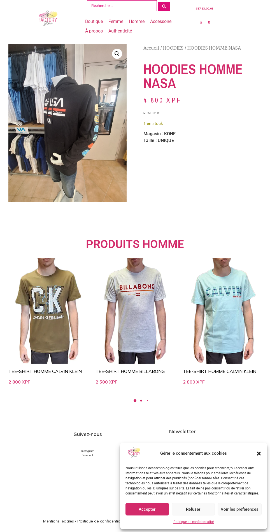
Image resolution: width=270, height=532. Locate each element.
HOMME (163, 243)
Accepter (147, 509)
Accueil (151, 47)
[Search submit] (164, 5)
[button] (259, 453)
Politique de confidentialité (193, 522)
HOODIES (173, 47)
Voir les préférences (240, 509)
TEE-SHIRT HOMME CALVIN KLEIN (45, 370)
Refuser (193, 509)
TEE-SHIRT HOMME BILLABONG (130, 370)
